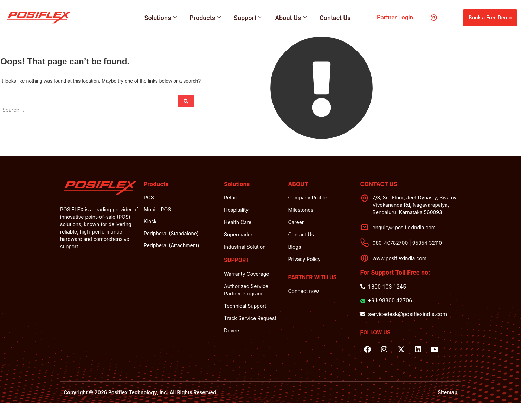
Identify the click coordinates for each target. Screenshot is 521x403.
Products (205, 17)
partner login (395, 17)
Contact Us (335, 17)
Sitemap (447, 392)
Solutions (160, 17)
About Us (291, 17)
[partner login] (433, 17)
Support (248, 17)
